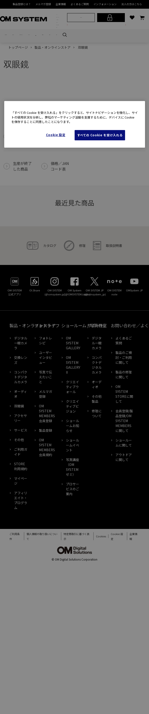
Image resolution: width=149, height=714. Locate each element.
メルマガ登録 (43, 4)
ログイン (112, 39)
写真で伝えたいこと (45, 419)
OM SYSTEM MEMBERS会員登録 (47, 456)
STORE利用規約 (20, 509)
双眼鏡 (81, 77)
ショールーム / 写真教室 (57, 60)
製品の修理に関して (123, 417)
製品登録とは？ (22, 4)
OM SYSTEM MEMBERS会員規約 (47, 490)
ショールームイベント (72, 487)
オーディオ (69, 77)
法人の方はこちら (131, 4)
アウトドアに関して (123, 500)
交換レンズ (29, 77)
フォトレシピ (45, 383)
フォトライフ (57, 48)
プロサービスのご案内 (72, 531)
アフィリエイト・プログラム (20, 543)
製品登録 (45, 473)
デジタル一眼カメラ (12, 77)
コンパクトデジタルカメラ (49, 77)
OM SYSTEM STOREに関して (124, 436)
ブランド (57, 16)
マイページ (20, 523)
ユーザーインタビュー (45, 400)
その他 (19, 482)
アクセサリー (20, 460)
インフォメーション (105, 4)
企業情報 (61, 4)
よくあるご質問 (80, 4)
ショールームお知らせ (72, 468)
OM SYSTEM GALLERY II (73, 407)
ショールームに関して (123, 485)
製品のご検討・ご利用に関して (123, 400)
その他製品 (97, 441)
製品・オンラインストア (57, 27)
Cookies (98, 579)
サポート (59, 69)
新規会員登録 (81, 39)
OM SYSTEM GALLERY (73, 385)
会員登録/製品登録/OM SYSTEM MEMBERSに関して (124, 463)
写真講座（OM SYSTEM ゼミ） (72, 509)
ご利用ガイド (20, 494)
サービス (20, 472)
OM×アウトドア (58, 39)
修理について (97, 456)
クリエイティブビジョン (72, 449)
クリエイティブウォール (72, 429)
